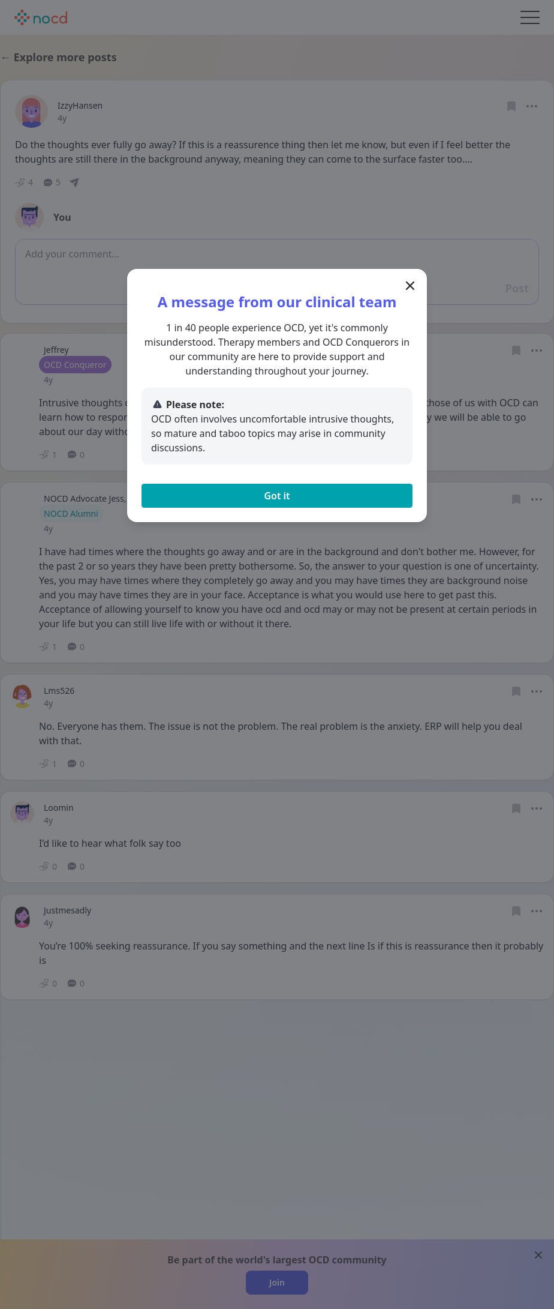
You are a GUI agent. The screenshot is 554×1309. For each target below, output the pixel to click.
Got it (277, 495)
